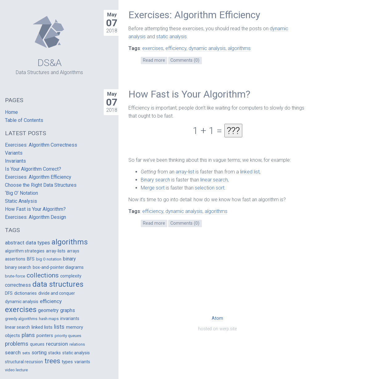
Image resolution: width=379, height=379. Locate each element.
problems (16, 343)
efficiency (175, 48)
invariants (69, 318)
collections (43, 275)
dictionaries (25, 293)
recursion (57, 344)
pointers (44, 335)
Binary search (155, 180)
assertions (15, 258)
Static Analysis (21, 201)
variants (82, 361)
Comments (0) (184, 60)
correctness (18, 285)
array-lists (55, 250)
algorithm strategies (24, 250)
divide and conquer (56, 293)
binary (69, 259)
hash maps (49, 318)
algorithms (239, 48)
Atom (217, 318)
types (67, 361)
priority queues (68, 335)
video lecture (16, 370)
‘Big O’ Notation (21, 193)
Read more (154, 60)
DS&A (49, 63)
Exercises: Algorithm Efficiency (194, 15)
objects (12, 335)
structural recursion (24, 361)
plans (28, 335)
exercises (152, 48)
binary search (18, 267)
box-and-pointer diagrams (58, 267)
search (13, 352)
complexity (70, 275)
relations (77, 344)
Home (11, 112)
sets (26, 353)
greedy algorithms (21, 318)
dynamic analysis (207, 48)
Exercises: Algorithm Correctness (41, 145)
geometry (48, 310)
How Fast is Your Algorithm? (189, 94)
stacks (54, 352)
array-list (185, 172)
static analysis (171, 37)
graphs (67, 310)
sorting (39, 353)
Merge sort (153, 188)
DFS (9, 293)
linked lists (41, 327)
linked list (250, 172)
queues (37, 344)
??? (233, 130)
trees (52, 361)
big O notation (48, 259)
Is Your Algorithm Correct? (33, 169)
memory (74, 327)
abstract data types (27, 242)
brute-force (15, 276)
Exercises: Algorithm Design (35, 217)
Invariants (15, 161)
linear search (214, 180)
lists (59, 326)
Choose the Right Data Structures (41, 185)
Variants (14, 153)
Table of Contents (24, 120)
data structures (57, 284)
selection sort (209, 188)
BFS (31, 258)
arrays (73, 250)
